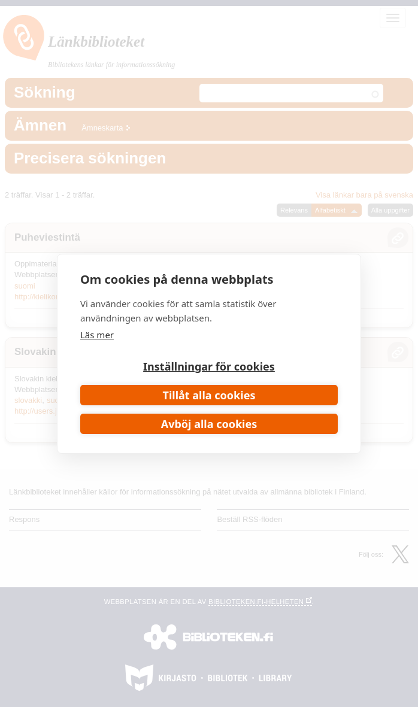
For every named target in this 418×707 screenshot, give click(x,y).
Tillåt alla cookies (209, 395)
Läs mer (97, 335)
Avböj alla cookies (209, 424)
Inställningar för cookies (209, 366)
